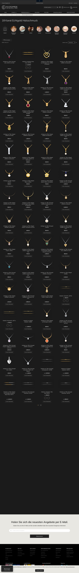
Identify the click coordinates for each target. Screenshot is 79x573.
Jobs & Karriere (58, 560)
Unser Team (20, 561)
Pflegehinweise (32, 560)
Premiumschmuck (26, 11)
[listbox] (30, 70)
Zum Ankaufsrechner (44, 560)
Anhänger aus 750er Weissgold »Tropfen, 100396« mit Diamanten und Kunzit (11, 405)
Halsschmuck (17, 14)
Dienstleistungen (71, 11)
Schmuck (15, 11)
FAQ (6, 563)
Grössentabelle (32, 561)
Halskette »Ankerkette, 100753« (67, 343)
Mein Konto (71, 3)
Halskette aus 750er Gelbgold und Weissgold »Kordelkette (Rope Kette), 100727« (11, 461)
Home (3, 14)
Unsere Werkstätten (21, 563)
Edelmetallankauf (58, 11)
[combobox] (51, 7)
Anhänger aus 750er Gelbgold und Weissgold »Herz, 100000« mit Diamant (49, 65)
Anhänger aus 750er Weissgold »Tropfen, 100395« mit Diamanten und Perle (67, 375)
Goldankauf (43, 561)
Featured (47, 11)
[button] (65, 7)
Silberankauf (43, 563)
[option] (28, 70)
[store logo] (9, 7)
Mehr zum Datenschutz (70, 566)
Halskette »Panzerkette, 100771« (11, 373)
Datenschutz (58, 561)
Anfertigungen (32, 563)
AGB (56, 563)
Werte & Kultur (20, 560)
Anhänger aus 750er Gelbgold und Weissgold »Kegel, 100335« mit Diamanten (30, 234)
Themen (12, 14)
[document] (39, 569)
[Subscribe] (39, 546)
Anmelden (75, 3)
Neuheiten (37, 11)
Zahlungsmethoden (8, 561)
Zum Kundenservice (8, 560)
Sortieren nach (64, 42)
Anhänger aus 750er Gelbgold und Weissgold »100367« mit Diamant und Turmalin (48, 289)
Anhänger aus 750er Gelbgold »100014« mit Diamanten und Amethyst (68, 96)
